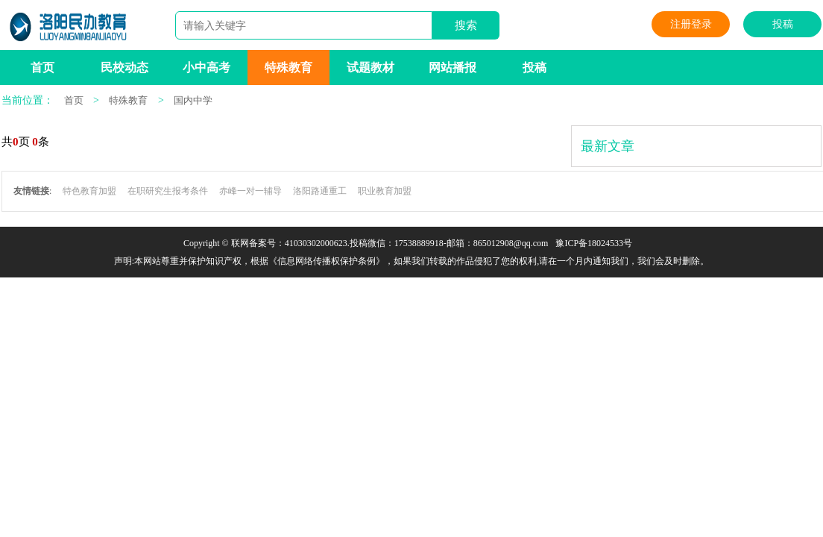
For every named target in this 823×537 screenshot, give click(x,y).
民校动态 (124, 67)
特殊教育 (288, 67)
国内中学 (193, 100)
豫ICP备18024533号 (593, 243)
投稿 (782, 24)
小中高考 (206, 67)
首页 (42, 67)
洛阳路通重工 (320, 191)
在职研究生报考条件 (167, 191)
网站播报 (452, 67)
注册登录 (691, 24)
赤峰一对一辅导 (250, 191)
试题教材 (370, 67)
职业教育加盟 (385, 191)
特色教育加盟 (89, 191)
